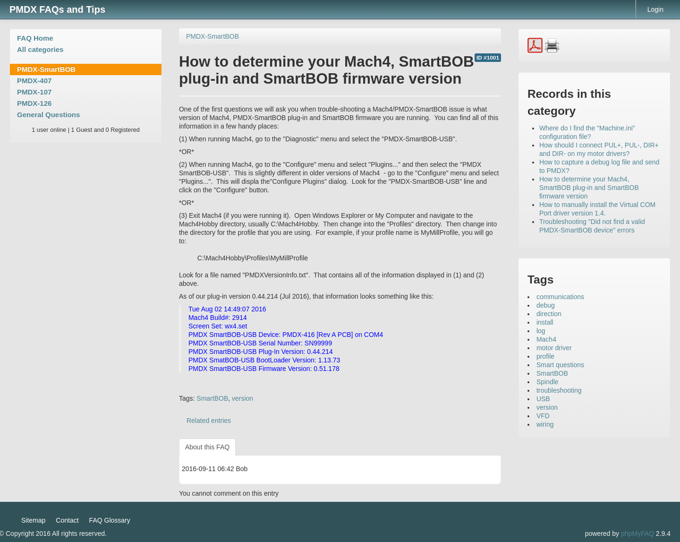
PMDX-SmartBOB (46, 69)
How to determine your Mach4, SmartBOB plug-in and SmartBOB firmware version (589, 187)
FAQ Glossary (109, 520)
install (544, 322)
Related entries (209, 420)
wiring (545, 424)
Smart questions (560, 365)
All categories (40, 49)
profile (545, 356)
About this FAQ (207, 447)
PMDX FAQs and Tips (57, 9)
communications (560, 297)
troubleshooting (559, 390)
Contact (67, 520)
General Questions (48, 115)
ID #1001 (487, 57)
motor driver (554, 348)
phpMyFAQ (637, 533)
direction (548, 314)
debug (545, 305)
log (540, 331)
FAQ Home (35, 38)
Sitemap (33, 520)
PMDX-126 (34, 103)
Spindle (547, 382)
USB (543, 399)
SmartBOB (212, 398)
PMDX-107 (34, 92)
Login (655, 9)
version (242, 398)
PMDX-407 (34, 81)
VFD (543, 416)
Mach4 (546, 339)
